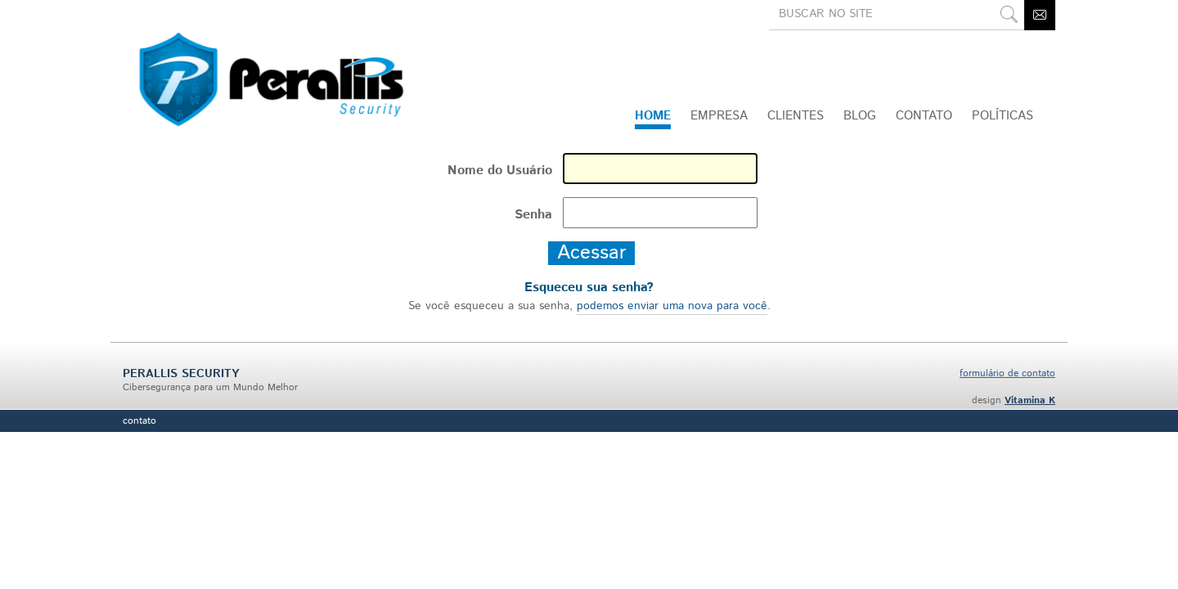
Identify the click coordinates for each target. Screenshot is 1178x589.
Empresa (719, 115)
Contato (139, 421)
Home (653, 115)
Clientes (795, 115)
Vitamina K (1030, 400)
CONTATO (924, 115)
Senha (533, 214)
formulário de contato (1007, 373)
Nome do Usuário (499, 170)
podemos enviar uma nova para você (672, 306)
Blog (859, 115)
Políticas (1002, 115)
